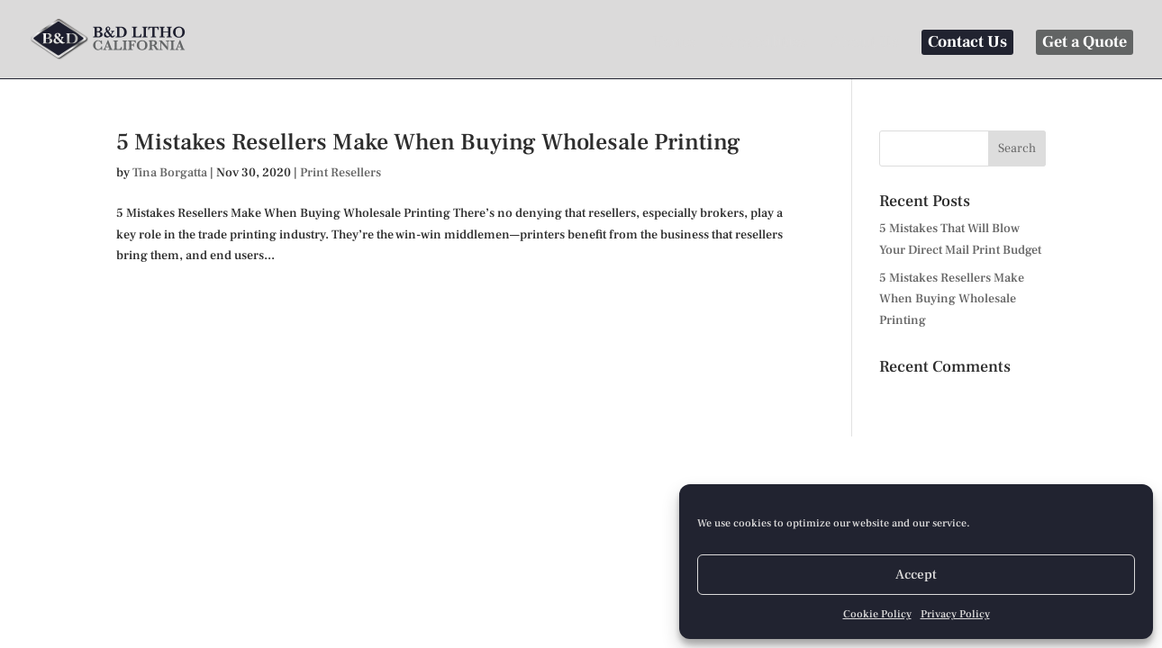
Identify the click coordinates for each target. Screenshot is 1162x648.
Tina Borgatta (169, 173)
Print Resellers (340, 173)
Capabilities (762, 44)
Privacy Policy (955, 614)
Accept (916, 574)
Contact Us (967, 42)
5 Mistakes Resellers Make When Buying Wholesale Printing (428, 142)
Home (673, 44)
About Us (864, 44)
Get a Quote (1084, 42)
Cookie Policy (877, 614)
